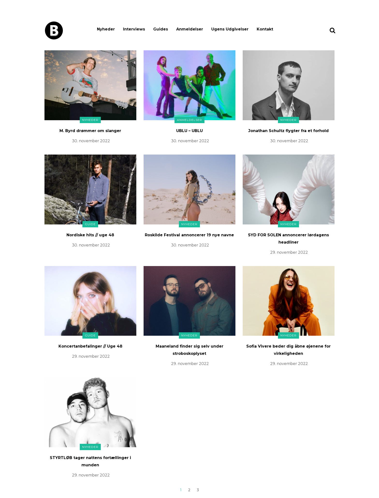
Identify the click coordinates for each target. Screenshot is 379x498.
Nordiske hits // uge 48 (90, 235)
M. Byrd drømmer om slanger (90, 130)
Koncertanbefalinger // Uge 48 (90, 346)
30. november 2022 (91, 141)
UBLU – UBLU (189, 130)
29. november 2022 (289, 252)
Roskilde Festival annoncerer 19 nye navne (189, 235)
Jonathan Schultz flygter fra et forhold (288, 130)
